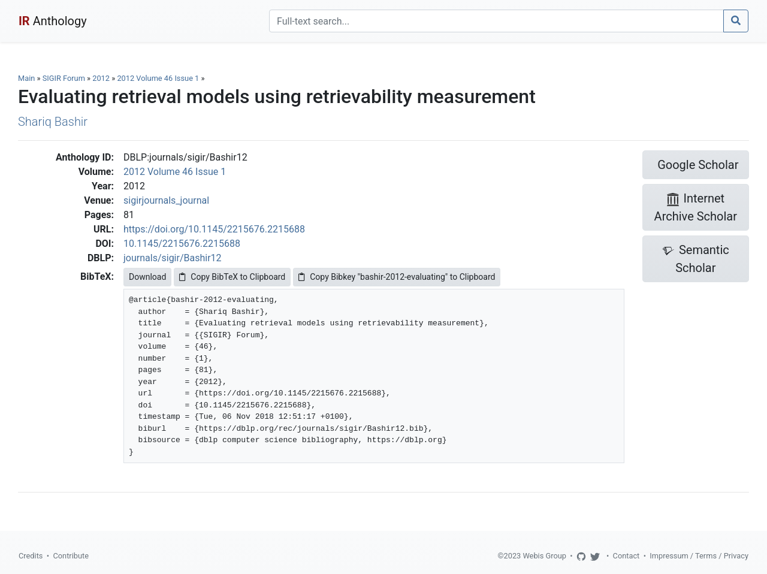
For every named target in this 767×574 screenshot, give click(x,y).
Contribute (71, 555)
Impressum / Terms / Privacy (699, 555)
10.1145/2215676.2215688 (181, 243)
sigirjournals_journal (166, 200)
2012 (101, 78)
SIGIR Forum (64, 78)
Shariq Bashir (52, 121)
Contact (626, 555)
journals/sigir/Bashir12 (172, 258)
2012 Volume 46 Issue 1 (159, 78)
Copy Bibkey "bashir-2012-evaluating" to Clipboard (396, 277)
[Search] (496, 21)
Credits (31, 555)
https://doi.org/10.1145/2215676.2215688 (214, 229)
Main (26, 78)
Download (147, 277)
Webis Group (544, 555)
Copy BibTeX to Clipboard (232, 277)
